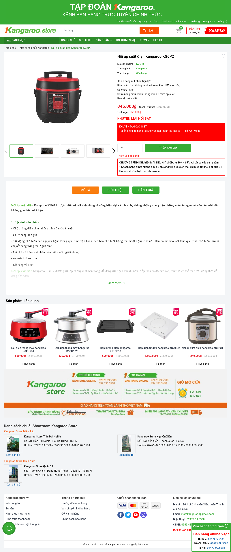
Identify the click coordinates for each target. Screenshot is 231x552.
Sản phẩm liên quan (22, 301)
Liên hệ (158, 40)
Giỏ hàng (195, 21)
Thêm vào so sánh (128, 155)
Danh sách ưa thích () (174, 21)
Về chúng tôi (13, 503)
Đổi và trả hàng (70, 513)
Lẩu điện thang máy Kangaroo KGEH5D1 (28, 350)
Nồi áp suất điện (22, 205)
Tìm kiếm (149, 30)
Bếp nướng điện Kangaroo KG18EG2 (115, 350)
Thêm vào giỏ (168, 147)
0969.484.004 (189, 524)
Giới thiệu (85, 40)
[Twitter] (128, 515)
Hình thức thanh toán (18, 518)
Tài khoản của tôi (126, 21)
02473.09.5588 (196, 519)
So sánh (30, 363)
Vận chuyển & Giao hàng (76, 508)
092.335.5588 (216, 539)
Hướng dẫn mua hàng (74, 503)
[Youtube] (136, 515)
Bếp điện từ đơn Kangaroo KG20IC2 (159, 348)
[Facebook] (120, 515)
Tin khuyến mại (126, 40)
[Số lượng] (130, 148)
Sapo (145, 544)
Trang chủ (68, 40)
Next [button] (114, 151)
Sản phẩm (104, 40)
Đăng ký (222, 21)
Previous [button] (6, 151)
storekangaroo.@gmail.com (197, 514)
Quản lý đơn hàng (148, 21)
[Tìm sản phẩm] (100, 30)
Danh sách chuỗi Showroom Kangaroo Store (41, 426)
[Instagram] (143, 515)
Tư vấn (144, 40)
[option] (60, 98)
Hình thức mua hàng (18, 513)
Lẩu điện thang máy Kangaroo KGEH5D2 (72, 350)
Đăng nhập (209, 21)
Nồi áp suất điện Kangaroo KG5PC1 (202, 348)
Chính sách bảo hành (74, 518)
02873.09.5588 (219, 543)
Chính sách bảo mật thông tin (23, 524)
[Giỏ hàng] (178, 30)
